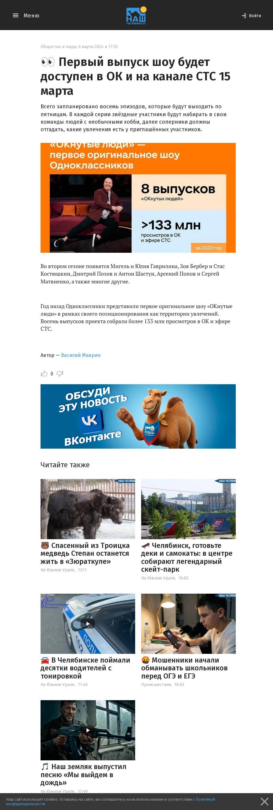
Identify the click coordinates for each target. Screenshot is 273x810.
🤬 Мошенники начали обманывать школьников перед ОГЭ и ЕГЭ (184, 668)
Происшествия (156, 684)
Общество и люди (58, 46)
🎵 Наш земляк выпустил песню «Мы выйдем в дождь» (83, 774)
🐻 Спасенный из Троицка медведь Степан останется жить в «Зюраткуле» (85, 553)
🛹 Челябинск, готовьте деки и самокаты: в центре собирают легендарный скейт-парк (186, 557)
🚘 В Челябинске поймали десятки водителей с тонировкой (85, 668)
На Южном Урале (57, 570)
